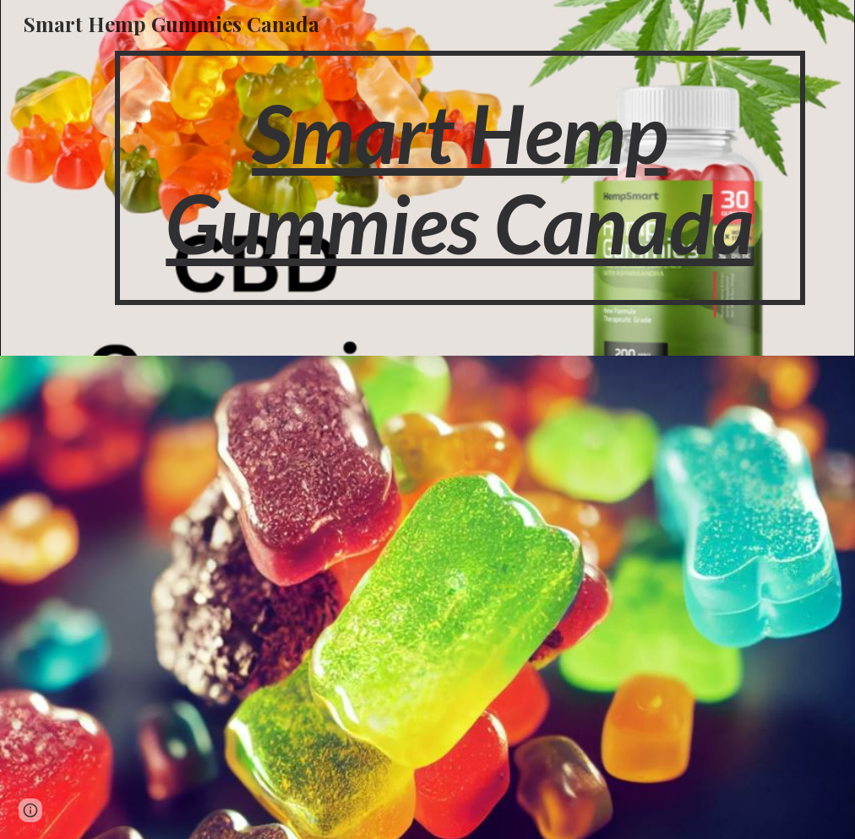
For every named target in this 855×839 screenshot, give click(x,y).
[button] (30, 810)
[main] (460, 178)
